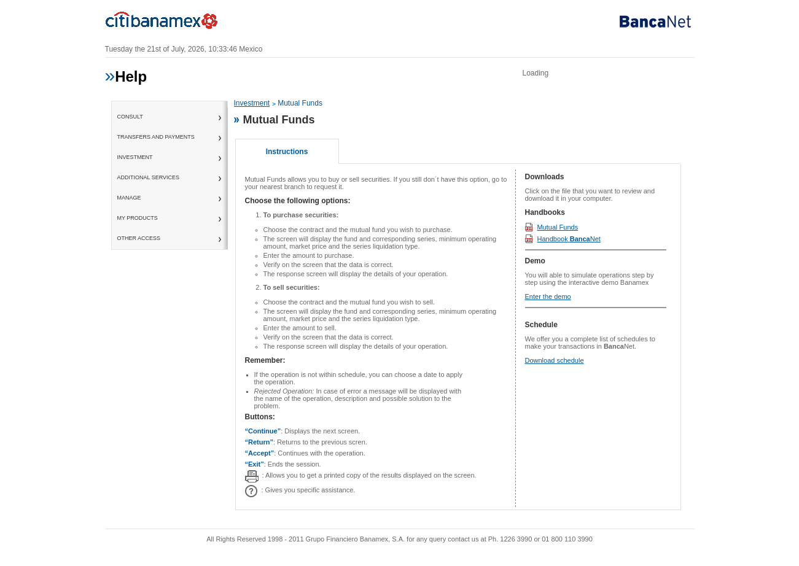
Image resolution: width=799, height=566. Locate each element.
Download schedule (554, 360)
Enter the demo (548, 296)
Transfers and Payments (156, 137)
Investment (135, 157)
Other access (139, 238)
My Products (137, 218)
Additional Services (148, 177)
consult (130, 117)
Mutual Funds (558, 227)
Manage (129, 198)
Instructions (287, 151)
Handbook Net (569, 238)
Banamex (166, 23)
